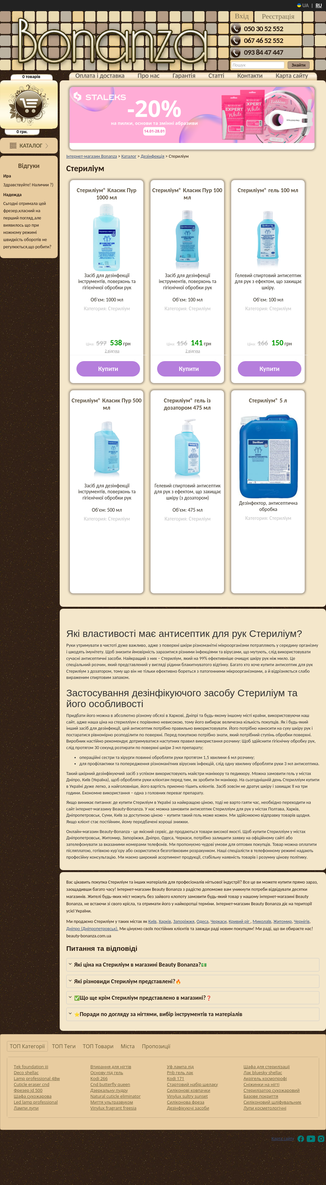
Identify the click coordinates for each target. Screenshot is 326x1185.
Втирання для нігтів (111, 1067)
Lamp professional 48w (37, 1078)
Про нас (149, 75)
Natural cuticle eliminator (116, 1096)
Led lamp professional (36, 1102)
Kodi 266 (99, 1078)
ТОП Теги (64, 1046)
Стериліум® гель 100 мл (268, 190)
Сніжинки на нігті (261, 1084)
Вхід (242, 16)
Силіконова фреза (185, 1102)
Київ (152, 921)
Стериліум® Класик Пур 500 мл (106, 404)
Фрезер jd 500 (28, 1090)
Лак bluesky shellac (263, 1072)
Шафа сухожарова (32, 1096)
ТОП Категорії (27, 1046)
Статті (216, 75)
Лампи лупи (26, 1108)
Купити (108, 369)
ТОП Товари (98, 1046)
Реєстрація (278, 16)
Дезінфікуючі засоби (188, 1108)
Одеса (202, 921)
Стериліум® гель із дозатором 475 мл (187, 404)
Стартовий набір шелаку (192, 1084)
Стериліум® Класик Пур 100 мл (187, 194)
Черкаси (219, 921)
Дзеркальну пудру (109, 1090)
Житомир (283, 921)
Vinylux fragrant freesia (113, 1108)
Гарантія (184, 75)
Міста (128, 1046)
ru (319, 5)
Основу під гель (107, 1072)
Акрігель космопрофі (265, 1078)
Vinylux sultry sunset (187, 1096)
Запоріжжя (183, 921)
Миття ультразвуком (112, 1102)
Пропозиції (156, 1046)
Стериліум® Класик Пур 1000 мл (106, 194)
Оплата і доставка (100, 75)
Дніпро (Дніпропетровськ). (92, 928)
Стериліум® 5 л (268, 400)
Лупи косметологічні (265, 1108)
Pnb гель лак (180, 1072)
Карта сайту (292, 75)
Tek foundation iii (31, 1067)
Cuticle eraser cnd (31, 1084)
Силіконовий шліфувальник (272, 1102)
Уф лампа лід (180, 1067)
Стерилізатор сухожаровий (272, 1090)
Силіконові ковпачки (188, 1090)
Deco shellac (26, 1072)
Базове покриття (261, 1096)
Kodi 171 (175, 1078)
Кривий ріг (240, 921)
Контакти (250, 75)
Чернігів (302, 921)
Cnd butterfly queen (110, 1084)
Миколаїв (262, 921)
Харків (165, 921)
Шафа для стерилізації (267, 1067)
